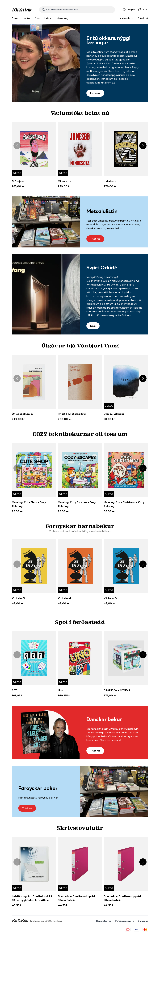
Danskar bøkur (104, 719)
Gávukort (143, 18)
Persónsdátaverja (124, 920)
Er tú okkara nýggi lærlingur (108, 40)
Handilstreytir (103, 920)
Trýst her (95, 238)
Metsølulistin (126, 18)
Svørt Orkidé (101, 267)
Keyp (93, 325)
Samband (143, 920)
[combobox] (77, 9)
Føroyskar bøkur (38, 788)
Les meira (95, 93)
